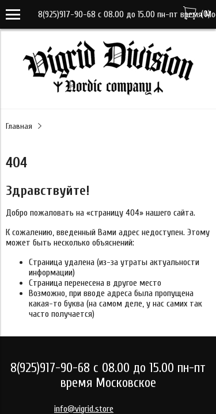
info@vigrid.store (83, 409)
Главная (19, 126)
